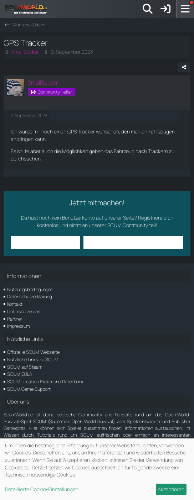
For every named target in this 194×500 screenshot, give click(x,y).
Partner (14, 319)
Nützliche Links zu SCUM (32, 359)
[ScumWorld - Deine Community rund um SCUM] (28, 9)
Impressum (18, 326)
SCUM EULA (19, 374)
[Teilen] (184, 67)
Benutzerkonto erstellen (133, 242)
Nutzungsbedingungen (30, 289)
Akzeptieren (171, 489)
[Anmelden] (165, 9)
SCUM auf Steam (24, 367)
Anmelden (45, 242)
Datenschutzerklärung (29, 296)
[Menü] (185, 9)
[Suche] (148, 9)
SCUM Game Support (29, 389)
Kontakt (14, 304)
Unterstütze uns (23, 311)
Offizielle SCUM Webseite (33, 352)
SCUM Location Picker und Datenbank (45, 381)
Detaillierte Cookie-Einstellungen (41, 489)
